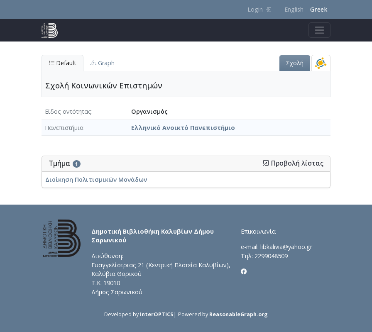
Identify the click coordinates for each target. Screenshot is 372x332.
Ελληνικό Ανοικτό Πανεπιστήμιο (183, 128)
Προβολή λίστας (292, 163)
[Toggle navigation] (319, 30)
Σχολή (294, 63)
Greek (318, 9)
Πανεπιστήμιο (64, 128)
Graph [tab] (103, 63)
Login (259, 9)
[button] (265, 163)
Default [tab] (62, 63)
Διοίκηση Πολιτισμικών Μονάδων (96, 179)
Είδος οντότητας (68, 111)
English (293, 9)
